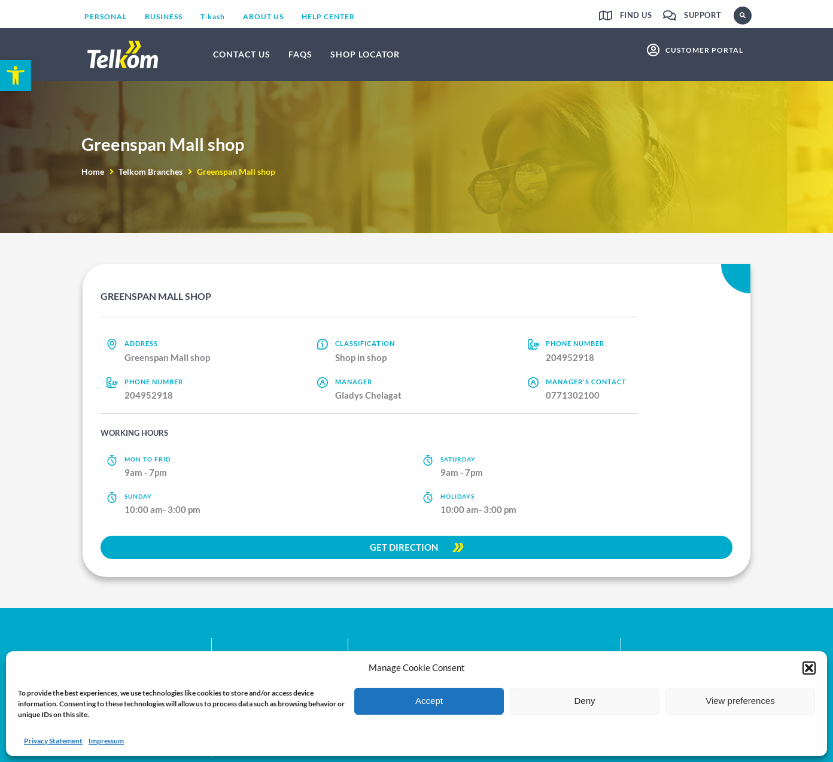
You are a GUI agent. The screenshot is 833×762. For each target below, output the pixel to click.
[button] (809, 668)
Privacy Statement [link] (53, 740)
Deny (584, 701)
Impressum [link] (106, 740)
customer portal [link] (704, 49)
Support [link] (703, 15)
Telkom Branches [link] (150, 171)
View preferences (740, 701)
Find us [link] (636, 15)
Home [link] (92, 171)
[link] (15, 75)
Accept (429, 701)
